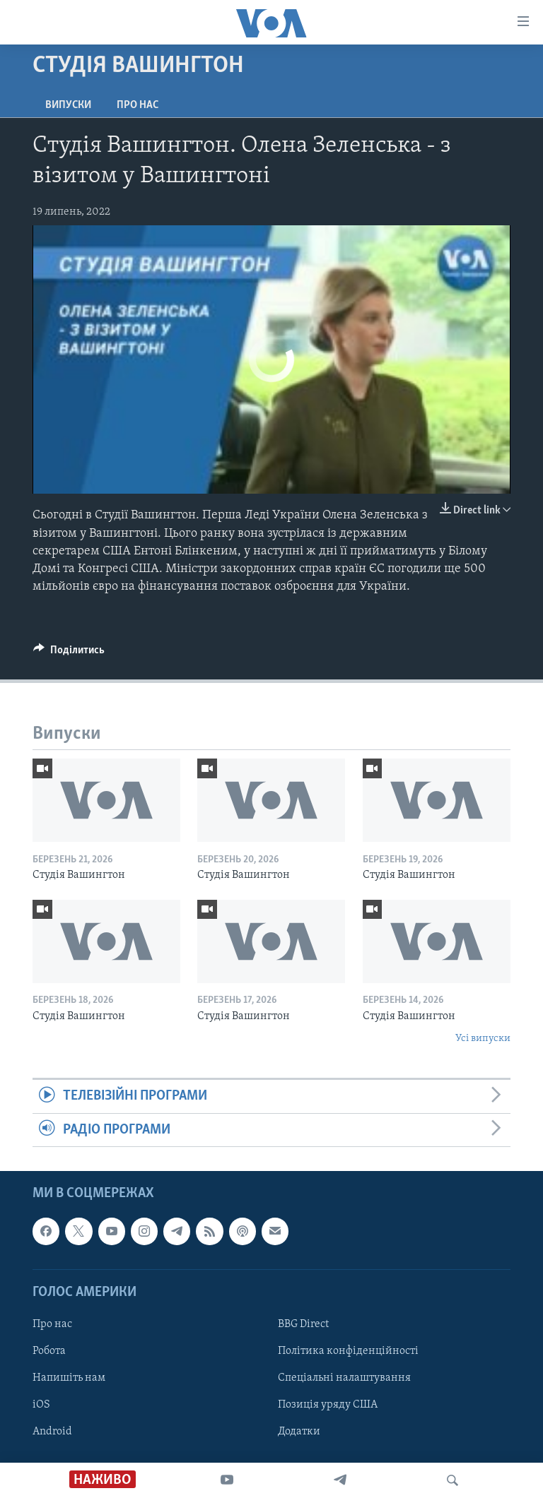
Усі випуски (482, 1038)
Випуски (68, 105)
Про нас (137, 105)
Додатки (299, 1431)
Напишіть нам (69, 1378)
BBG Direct (303, 1324)
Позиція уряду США (328, 1404)
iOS (41, 1404)
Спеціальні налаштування (344, 1378)
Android (52, 1431)
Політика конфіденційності (348, 1351)
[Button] (69, 653)
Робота (49, 1351)
